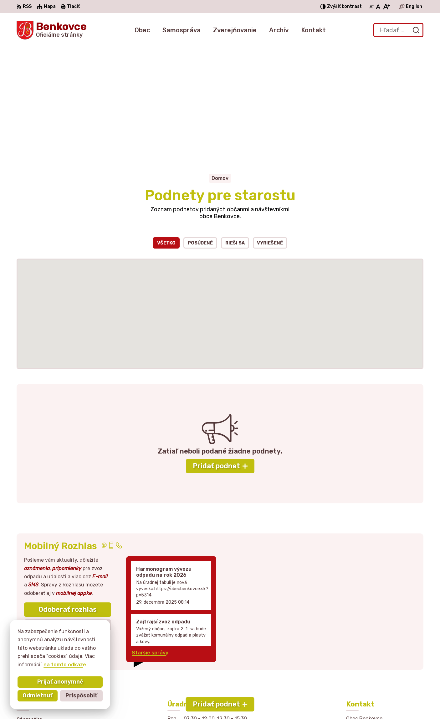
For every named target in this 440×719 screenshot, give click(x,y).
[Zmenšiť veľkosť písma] (371, 6)
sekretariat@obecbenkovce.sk (385, 668)
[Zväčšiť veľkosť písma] (386, 6)
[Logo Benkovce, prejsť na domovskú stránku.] (52, 30)
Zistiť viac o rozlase (67, 510)
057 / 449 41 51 (366, 661)
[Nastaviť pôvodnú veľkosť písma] (378, 6)
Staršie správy (150, 539)
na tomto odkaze (64, 665)
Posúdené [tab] (200, 128)
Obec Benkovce (319, 702)
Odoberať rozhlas (67, 495)
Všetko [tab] (166, 128)
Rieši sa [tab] (235, 128)
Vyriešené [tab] (270, 128)
